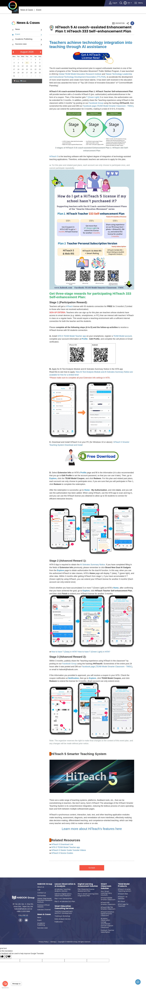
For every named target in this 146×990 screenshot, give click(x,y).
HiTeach (69, 306)
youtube (26, 920)
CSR (38, 890)
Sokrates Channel (44, 910)
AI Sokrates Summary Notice (92, 565)
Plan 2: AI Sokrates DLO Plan (65, 901)
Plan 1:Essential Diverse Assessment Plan (86, 890)
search (120, 3)
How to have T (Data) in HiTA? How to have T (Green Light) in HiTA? (80, 652)
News (17, 29)
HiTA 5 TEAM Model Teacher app (71, 336)
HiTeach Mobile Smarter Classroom (108, 899)
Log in (114, 3)
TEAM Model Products (123, 885)
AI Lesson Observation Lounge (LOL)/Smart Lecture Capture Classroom (107, 923)
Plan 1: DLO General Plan (63, 898)
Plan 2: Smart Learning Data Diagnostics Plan (88, 895)
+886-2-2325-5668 (23, 911)
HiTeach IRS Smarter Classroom (108, 903)
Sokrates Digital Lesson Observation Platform (63, 895)
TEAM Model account (122, 336)
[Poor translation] (7, 957)
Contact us (41, 893)
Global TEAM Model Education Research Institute (80, 74)
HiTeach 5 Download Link (62, 844)
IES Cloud (121, 901)
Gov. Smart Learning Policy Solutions (106, 893)
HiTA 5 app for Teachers (123, 905)
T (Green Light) (92, 97)
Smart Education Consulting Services (64, 907)
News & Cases (26, 10)
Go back (92, 868)
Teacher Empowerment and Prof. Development (64, 912)
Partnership (41, 896)
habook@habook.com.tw (23, 909)
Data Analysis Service (63, 919)
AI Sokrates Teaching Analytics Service (62, 890)
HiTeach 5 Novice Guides (62, 853)
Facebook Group (96, 103)
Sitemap (53, 942)
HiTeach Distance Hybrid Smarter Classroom (107, 914)
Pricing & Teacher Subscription (107, 931)
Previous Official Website (43, 906)
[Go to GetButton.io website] (5, 987)
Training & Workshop (62, 916)
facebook (132, 23)
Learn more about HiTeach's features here (92, 829)
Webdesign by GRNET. (99, 942)
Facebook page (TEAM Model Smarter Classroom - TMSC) (108, 106)
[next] (40, 52)
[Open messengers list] (5, 983)
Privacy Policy (43, 942)
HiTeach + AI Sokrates (122, 898)
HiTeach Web (123, 894)
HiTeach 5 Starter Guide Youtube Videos (68, 850)
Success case (21, 44)
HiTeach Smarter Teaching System (124, 890)
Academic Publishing (23, 39)
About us (40, 887)
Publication (59, 922)
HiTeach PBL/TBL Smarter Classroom (108, 908)
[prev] (13, 52)
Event (38, 10)
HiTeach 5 (53, 156)
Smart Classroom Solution (106, 886)
